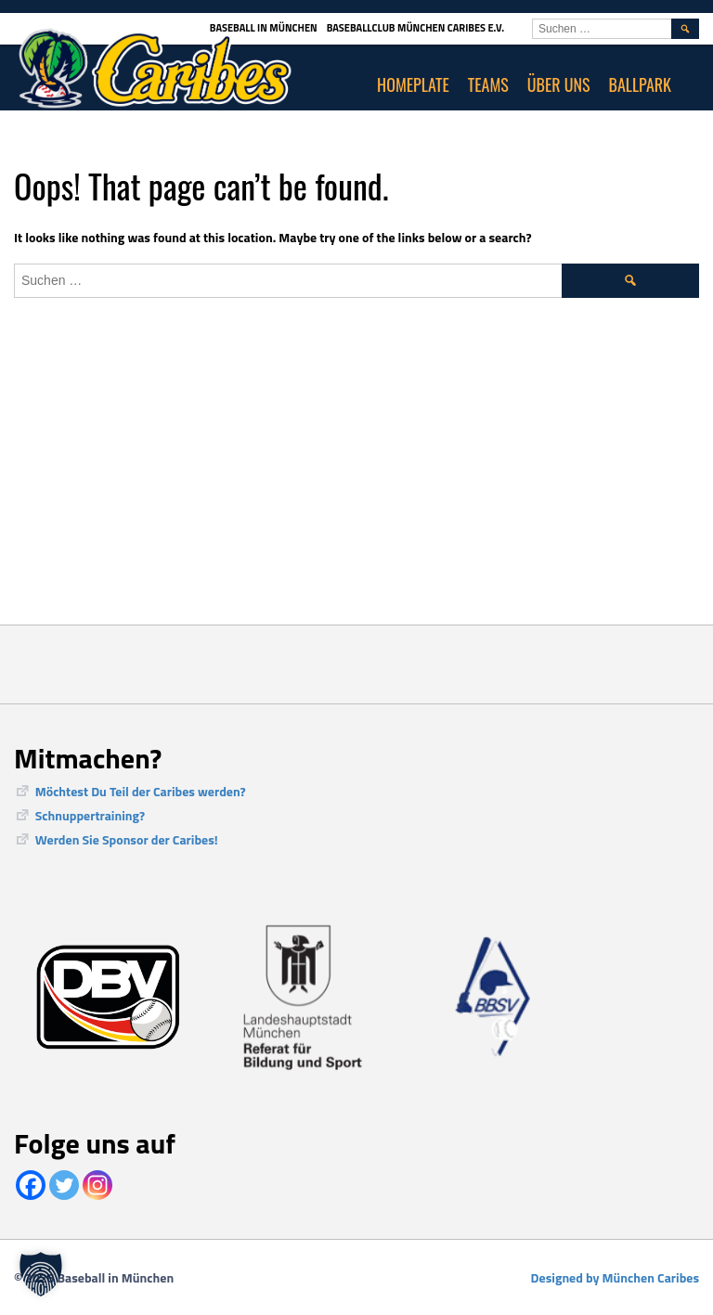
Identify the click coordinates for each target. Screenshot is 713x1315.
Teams (488, 84)
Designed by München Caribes (615, 1277)
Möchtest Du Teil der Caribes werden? (140, 791)
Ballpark (640, 84)
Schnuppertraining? (90, 815)
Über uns (558, 84)
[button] (41, 1274)
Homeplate (413, 84)
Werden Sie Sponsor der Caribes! (126, 839)
